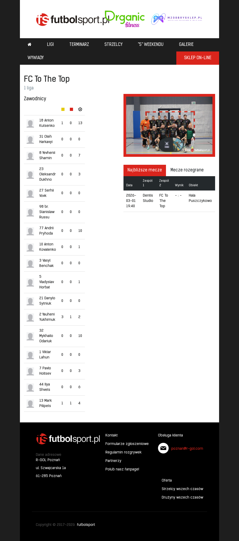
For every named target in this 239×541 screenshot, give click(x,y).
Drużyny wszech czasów (182, 498)
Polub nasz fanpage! (122, 469)
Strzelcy (113, 45)
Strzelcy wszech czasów (182, 489)
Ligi (50, 45)
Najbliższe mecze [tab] (144, 170)
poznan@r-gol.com (187, 449)
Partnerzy (113, 461)
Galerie (186, 45)
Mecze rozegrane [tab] (187, 170)
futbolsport (86, 525)
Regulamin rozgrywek (123, 453)
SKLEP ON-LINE (197, 58)
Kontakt (111, 436)
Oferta (167, 481)
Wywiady (36, 58)
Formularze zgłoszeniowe (127, 444)
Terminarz (79, 45)
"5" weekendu (151, 45)
